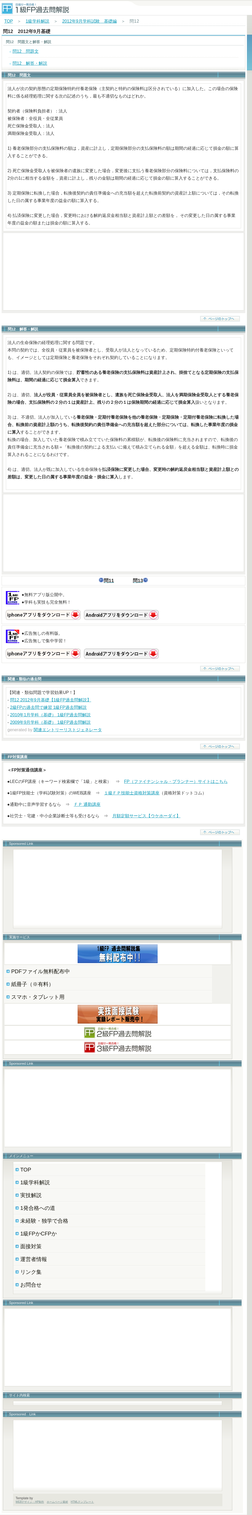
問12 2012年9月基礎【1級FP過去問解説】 (50, 700)
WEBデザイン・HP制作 (30, 1501)
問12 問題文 (26, 51)
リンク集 (31, 1272)
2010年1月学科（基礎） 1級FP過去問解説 (50, 715)
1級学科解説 (37, 21)
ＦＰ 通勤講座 (87, 804)
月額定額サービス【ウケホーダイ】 (146, 816)
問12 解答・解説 (30, 63)
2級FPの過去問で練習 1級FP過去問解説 (48, 707)
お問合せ (31, 1285)
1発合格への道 (37, 1208)
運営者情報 (33, 1259)
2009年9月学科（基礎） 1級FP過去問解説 (50, 722)
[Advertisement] (123, 271)
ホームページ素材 (57, 1501)
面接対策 (31, 1246)
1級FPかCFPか (38, 1234)
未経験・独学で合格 (44, 1221)
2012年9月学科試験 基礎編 (89, 21)
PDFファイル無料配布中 (40, 971)
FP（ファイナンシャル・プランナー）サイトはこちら (175, 781)
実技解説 (31, 1195)
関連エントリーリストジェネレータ (68, 730)
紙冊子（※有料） (32, 984)
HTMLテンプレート (82, 1501)
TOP (8, 21)
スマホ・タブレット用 (38, 997)
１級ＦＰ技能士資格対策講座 (131, 793)
